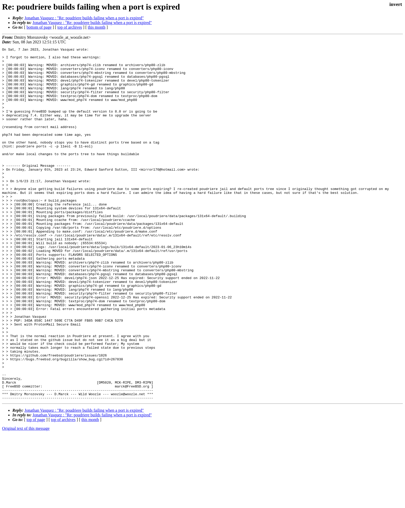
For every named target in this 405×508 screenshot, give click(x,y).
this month (96, 27)
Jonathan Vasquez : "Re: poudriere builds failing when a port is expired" (84, 18)
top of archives (69, 27)
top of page (36, 490)
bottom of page (39, 27)
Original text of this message (26, 499)
